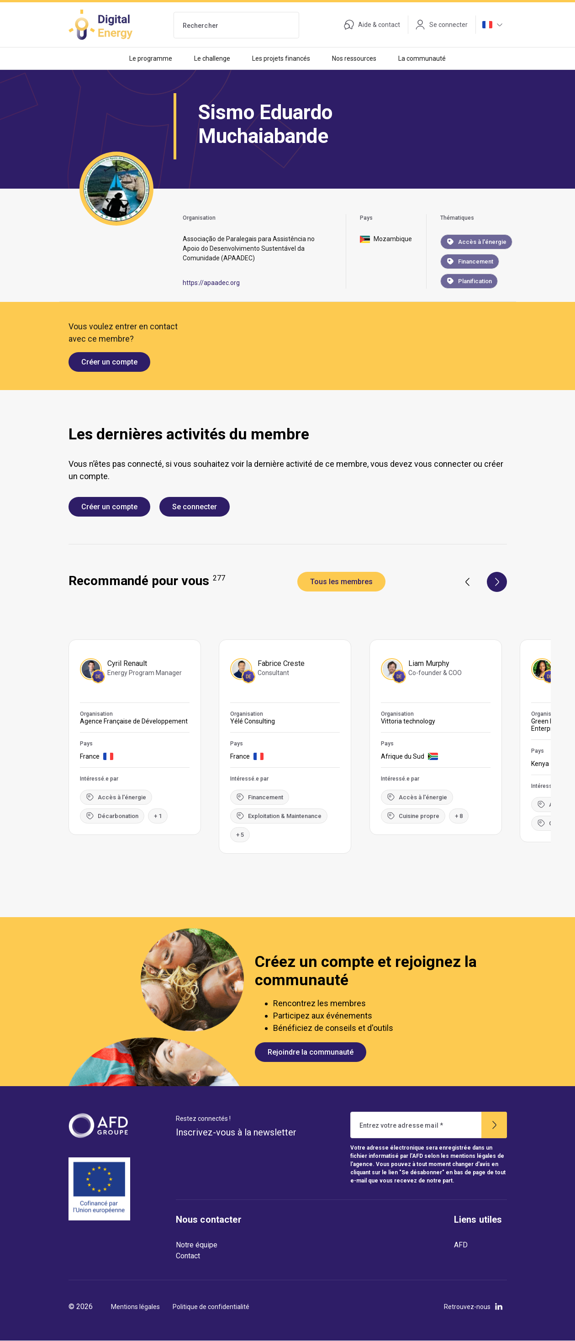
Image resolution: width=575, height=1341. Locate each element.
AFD (461, 1245)
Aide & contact (371, 24)
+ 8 (459, 816)
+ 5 (240, 834)
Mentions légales (135, 1306)
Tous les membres (341, 581)
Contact (188, 1255)
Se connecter (194, 506)
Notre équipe (196, 1245)
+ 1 (158, 816)
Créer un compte (109, 362)
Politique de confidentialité (211, 1306)
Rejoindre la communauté (310, 1052)
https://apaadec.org (211, 282)
